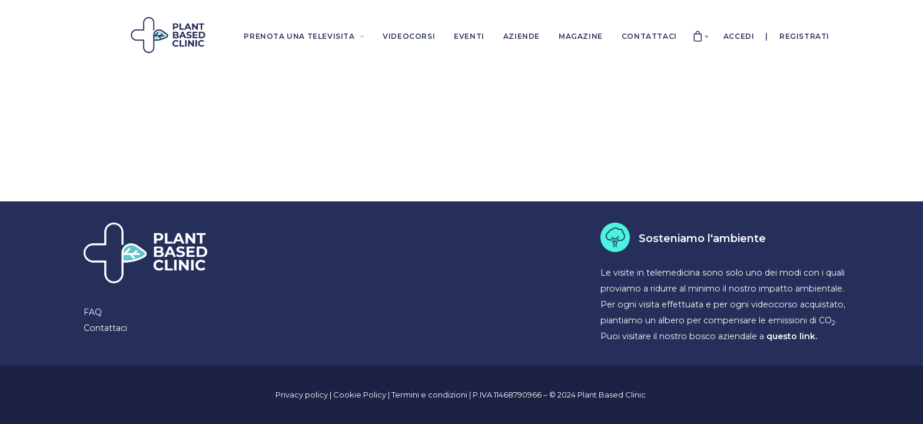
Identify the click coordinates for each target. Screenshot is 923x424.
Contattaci (105, 328)
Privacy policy (301, 394)
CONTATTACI (649, 36)
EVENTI (469, 36)
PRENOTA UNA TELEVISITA (304, 36)
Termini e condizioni (430, 394)
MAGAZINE (581, 36)
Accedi (739, 36)
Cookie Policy (360, 394)
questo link (790, 336)
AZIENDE (521, 36)
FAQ (93, 312)
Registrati (804, 36)
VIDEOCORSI (409, 36)
